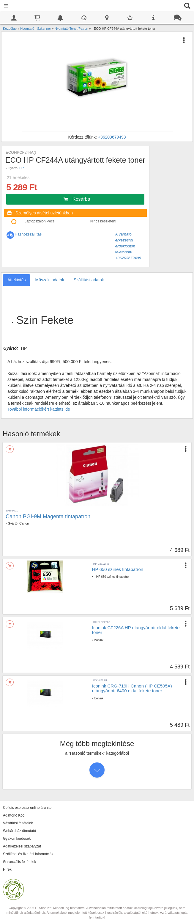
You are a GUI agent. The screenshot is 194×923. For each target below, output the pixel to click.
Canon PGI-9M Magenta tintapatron (48, 516)
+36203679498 (112, 137)
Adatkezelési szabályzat (22, 846)
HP (21, 168)
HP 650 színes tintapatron (117, 569)
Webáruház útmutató (19, 831)
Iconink (98, 640)
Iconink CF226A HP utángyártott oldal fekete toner (136, 630)
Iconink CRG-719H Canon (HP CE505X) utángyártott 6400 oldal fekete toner (132, 688)
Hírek (7, 869)
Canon (24, 523)
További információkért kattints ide (38, 409)
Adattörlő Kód (14, 815)
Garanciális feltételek (19, 862)
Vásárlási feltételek (18, 823)
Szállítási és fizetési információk (28, 854)
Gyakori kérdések (17, 838)
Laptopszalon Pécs (39, 221)
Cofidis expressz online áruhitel (27, 808)
